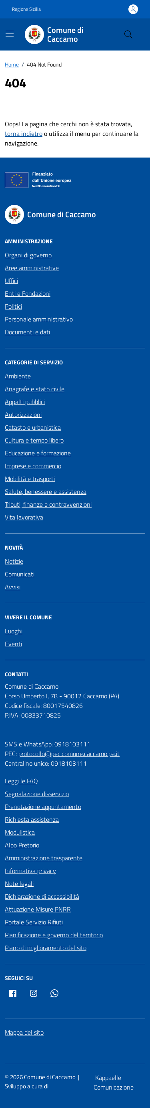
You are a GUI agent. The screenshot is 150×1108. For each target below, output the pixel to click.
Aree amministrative (32, 268)
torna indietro (23, 133)
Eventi (13, 644)
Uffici (11, 280)
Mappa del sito (24, 1032)
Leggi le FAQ (21, 781)
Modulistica (20, 832)
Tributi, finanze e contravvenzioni (48, 504)
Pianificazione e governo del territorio (54, 935)
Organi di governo (28, 255)
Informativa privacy (30, 870)
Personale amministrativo (39, 319)
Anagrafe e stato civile (34, 389)
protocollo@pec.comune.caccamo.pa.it (69, 753)
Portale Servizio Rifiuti (34, 922)
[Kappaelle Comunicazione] (119, 1082)
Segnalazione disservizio (37, 794)
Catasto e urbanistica (33, 427)
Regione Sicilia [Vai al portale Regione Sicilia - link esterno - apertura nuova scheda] (26, 9)
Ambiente (18, 376)
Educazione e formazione (38, 453)
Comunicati (19, 574)
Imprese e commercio (33, 466)
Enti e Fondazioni (27, 293)
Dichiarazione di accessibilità (42, 896)
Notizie (14, 561)
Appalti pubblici (25, 401)
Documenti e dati (27, 332)
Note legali (19, 883)
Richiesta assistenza (32, 819)
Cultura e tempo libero (34, 440)
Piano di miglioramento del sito (45, 947)
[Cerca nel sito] (128, 34)
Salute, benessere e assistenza (45, 491)
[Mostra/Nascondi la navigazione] (9, 33)
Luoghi (13, 631)
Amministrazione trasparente (43, 858)
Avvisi (12, 587)
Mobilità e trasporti (30, 478)
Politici (13, 306)
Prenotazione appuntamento (43, 806)
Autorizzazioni (23, 414)
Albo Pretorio (22, 845)
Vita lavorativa (24, 517)
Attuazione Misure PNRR (38, 909)
